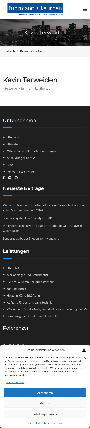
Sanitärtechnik (16, 288)
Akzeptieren (45, 392)
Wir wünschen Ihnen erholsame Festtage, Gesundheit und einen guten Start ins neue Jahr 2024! (45, 207)
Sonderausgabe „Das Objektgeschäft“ (27, 218)
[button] (84, 350)
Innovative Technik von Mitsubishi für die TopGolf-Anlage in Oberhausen (42, 228)
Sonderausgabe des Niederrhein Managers (31, 238)
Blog (10, 164)
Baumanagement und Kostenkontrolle (32, 316)
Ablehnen (45, 403)
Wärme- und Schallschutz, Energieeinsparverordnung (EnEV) (47, 309)
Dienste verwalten (15, 382)
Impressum (58, 422)
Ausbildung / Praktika (21, 158)
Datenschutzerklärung (39, 422)
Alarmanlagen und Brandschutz (27, 275)
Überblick (13, 268)
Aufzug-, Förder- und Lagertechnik (29, 302)
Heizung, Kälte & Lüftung (23, 295)
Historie (12, 144)
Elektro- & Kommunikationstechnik (30, 281)
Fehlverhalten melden (21, 171)
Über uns (13, 137)
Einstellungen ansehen (45, 414)
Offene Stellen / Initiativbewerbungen (32, 151)
